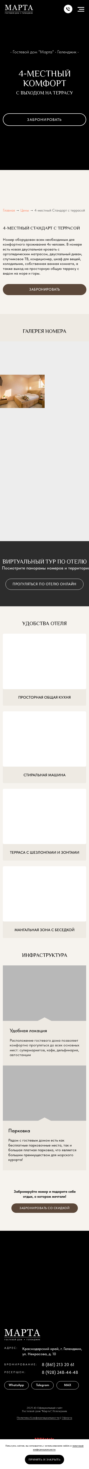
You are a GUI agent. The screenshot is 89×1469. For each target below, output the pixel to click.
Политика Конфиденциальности (38, 1417)
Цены (24, 210)
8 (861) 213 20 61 (58, 1364)
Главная (9, 210)
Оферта (67, 1417)
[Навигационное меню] (81, 9)
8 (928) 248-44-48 (60, 1372)
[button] (68, 9)
